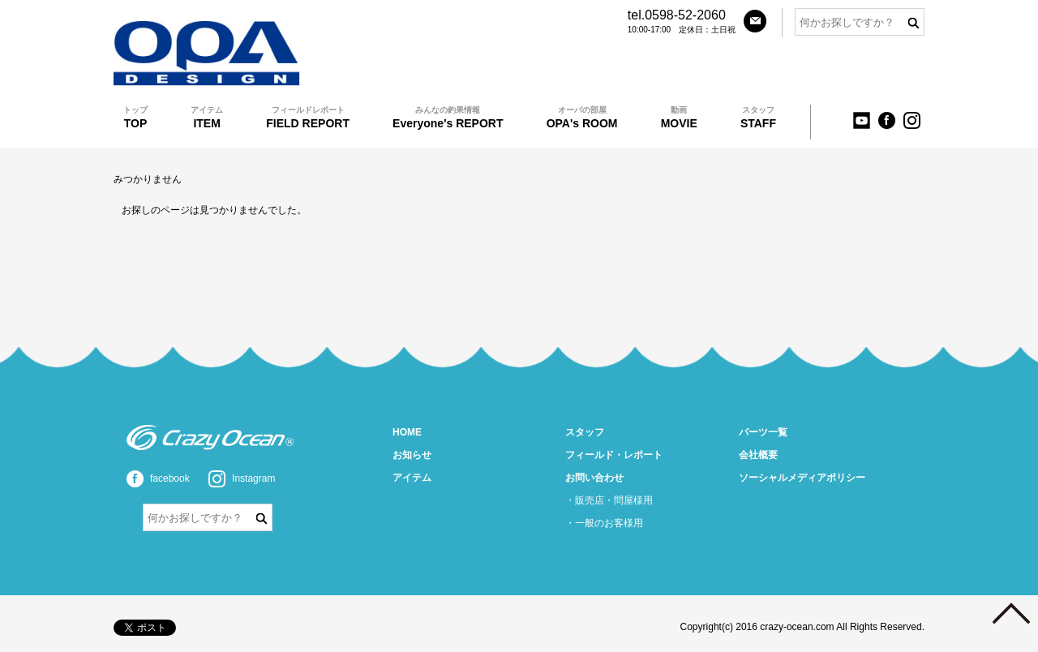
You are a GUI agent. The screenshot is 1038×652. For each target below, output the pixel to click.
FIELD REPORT (308, 117)
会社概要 (758, 455)
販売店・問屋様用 (614, 500)
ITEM (207, 117)
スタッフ (584, 432)
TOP (135, 117)
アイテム (411, 477)
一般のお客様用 (609, 523)
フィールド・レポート (614, 455)
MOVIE (679, 117)
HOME (407, 432)
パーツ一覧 (763, 432)
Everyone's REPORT (447, 117)
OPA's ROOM (582, 117)
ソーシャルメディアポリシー (802, 477)
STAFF (758, 117)
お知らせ (411, 455)
